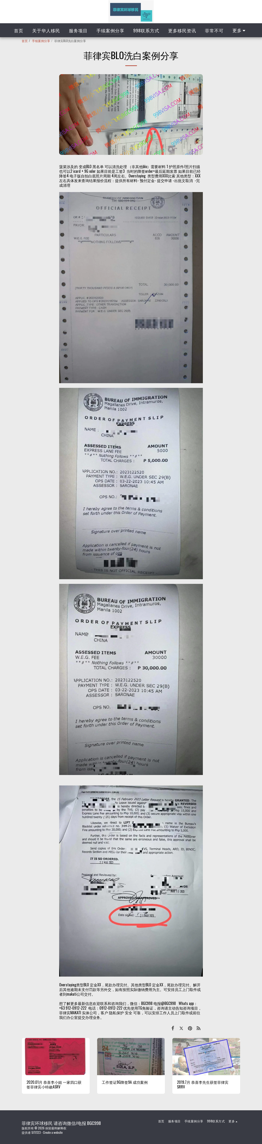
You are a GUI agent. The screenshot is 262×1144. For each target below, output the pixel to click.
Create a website (53, 1132)
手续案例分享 (41, 41)
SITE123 (36, 1132)
